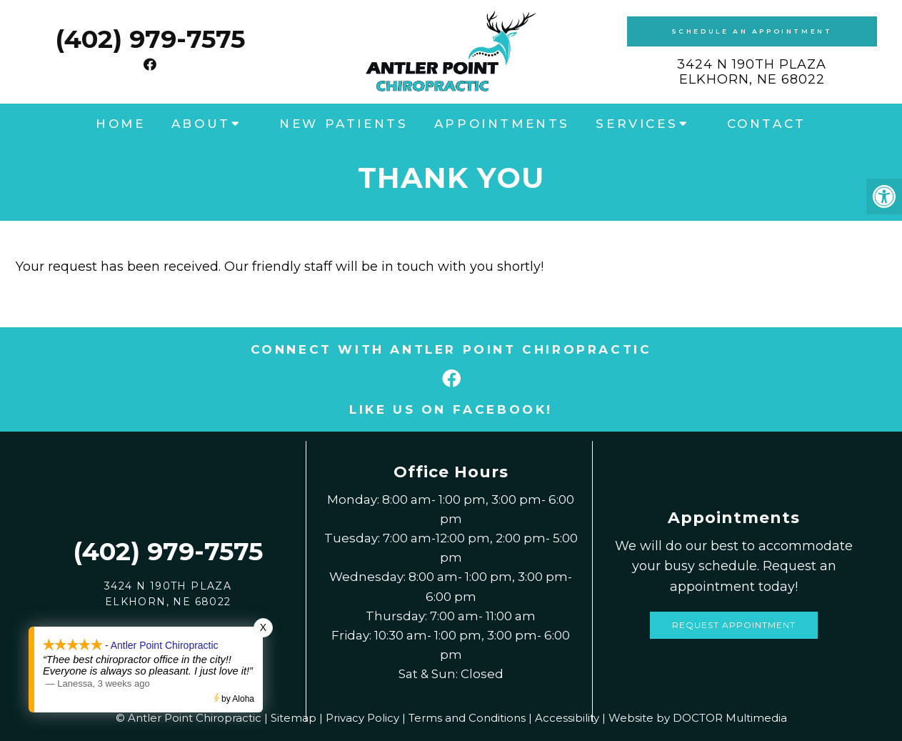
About (201, 123)
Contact (766, 123)
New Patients (343, 123)
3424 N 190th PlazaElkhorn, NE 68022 (751, 72)
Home (120, 123)
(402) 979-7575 (150, 39)
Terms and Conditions (467, 718)
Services (637, 123)
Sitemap (293, 718)
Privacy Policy (362, 718)
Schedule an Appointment (752, 31)
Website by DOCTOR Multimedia (697, 718)
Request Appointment (734, 625)
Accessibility (567, 718)
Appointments (502, 123)
